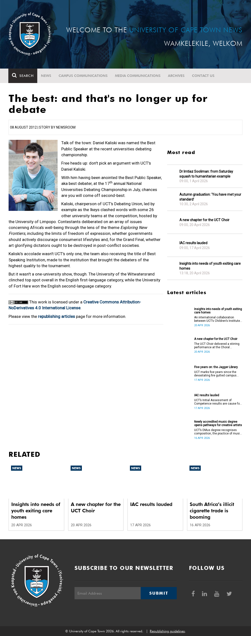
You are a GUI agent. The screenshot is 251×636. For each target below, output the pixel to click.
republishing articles (56, 316)
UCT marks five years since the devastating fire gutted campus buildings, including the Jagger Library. (215, 373)
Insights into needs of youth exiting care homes (210, 266)
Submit (158, 593)
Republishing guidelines (167, 631)
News (46, 76)
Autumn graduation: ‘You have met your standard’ (210, 196)
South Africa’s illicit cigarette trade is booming (212, 510)
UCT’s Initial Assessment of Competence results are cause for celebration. (217, 401)
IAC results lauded (193, 243)
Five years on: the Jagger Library (216, 367)
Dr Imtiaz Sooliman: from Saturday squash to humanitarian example (206, 173)
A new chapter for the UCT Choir (204, 220)
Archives (176, 76)
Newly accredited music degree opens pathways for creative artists (218, 423)
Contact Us (203, 76)
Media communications (138, 76)
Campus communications (83, 76)
